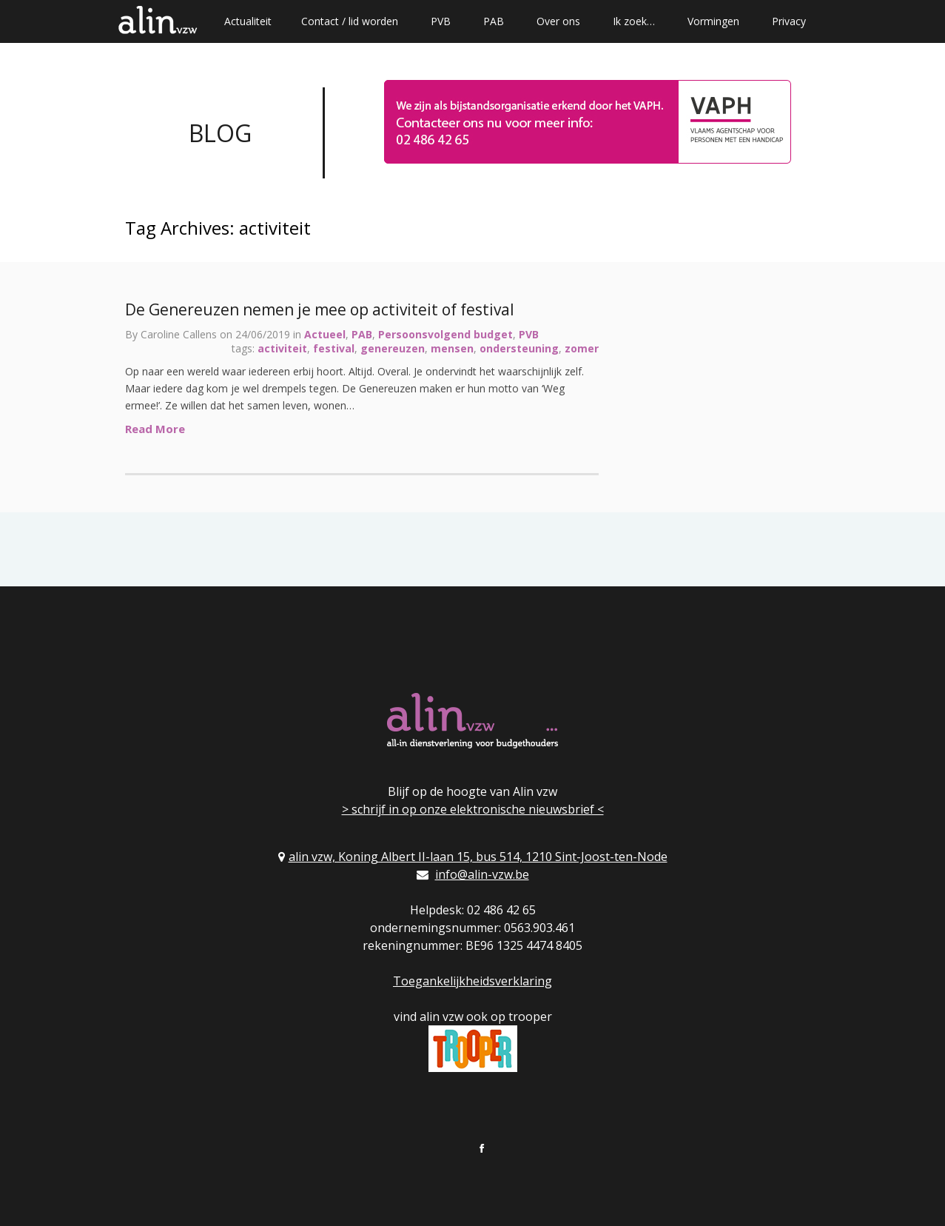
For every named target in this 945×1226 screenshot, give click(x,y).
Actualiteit (248, 21)
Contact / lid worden (349, 21)
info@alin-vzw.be (482, 874)
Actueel (325, 334)
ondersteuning (519, 348)
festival (333, 348)
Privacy (789, 21)
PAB (493, 21)
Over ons (558, 21)
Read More (155, 428)
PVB (441, 21)
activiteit (282, 348)
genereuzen (392, 348)
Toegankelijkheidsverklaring (472, 981)
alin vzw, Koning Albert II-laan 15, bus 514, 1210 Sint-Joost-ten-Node (478, 856)
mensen (452, 348)
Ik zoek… (634, 21)
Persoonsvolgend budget (445, 334)
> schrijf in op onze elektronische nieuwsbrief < (473, 809)
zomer (582, 348)
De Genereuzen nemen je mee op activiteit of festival (319, 309)
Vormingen (713, 21)
